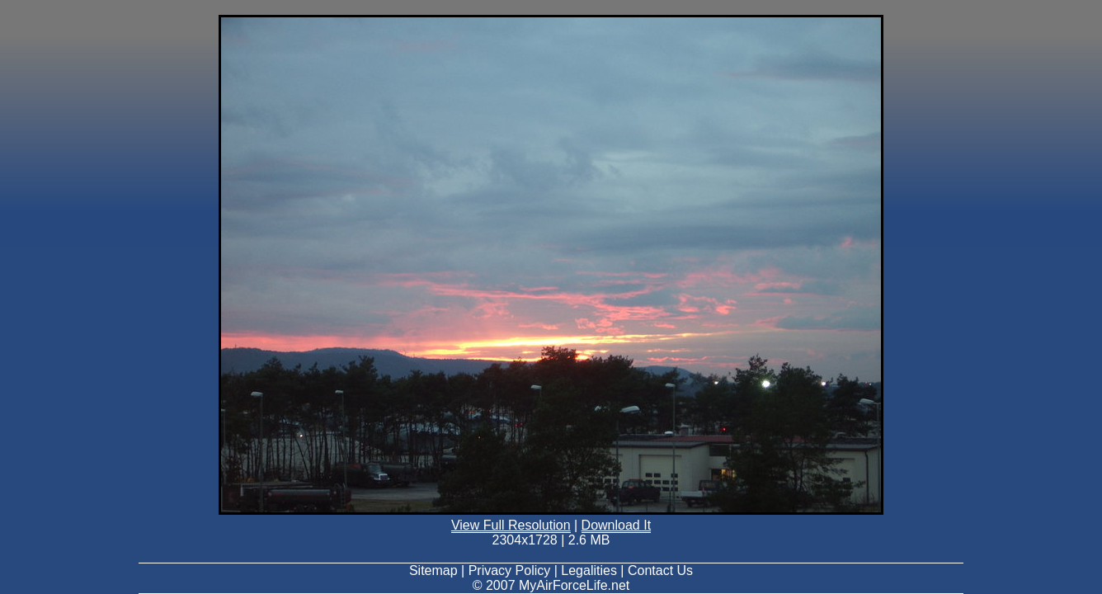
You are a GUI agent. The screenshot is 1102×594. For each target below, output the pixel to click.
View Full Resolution (511, 525)
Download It (617, 525)
